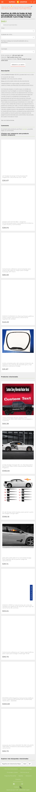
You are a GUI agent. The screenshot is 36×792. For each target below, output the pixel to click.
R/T (30, 763)
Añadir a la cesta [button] (18, 64)
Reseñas (21, 776)
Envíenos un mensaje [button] (31, 592)
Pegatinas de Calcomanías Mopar (11, 763)
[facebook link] (14, 784)
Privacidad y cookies (12, 772)
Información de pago (26, 769)
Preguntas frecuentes (10, 776)
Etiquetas (18, 779)
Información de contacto (11, 769)
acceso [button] (25, 129)
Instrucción (29, 776)
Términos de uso (24, 772)
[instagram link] (22, 784)
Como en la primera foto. (9, 25)
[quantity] (18, 51)
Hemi (24, 763)
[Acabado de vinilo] (18, 37)
